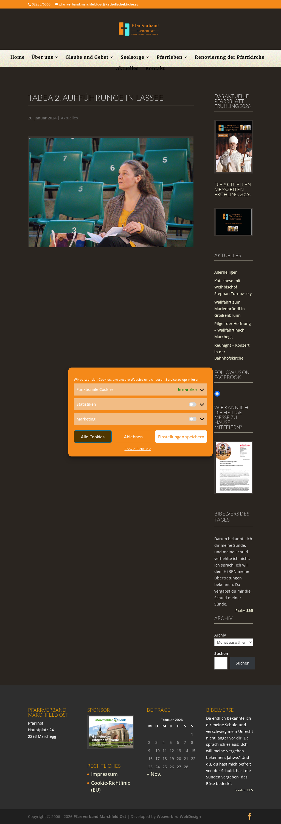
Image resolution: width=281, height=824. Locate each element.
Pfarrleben (169, 57)
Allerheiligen (226, 272)
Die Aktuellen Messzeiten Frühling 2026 (232, 189)
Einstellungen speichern (181, 436)
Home (17, 57)
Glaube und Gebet (87, 57)
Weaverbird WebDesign (179, 816)
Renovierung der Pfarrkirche (230, 57)
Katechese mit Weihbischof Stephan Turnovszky (233, 287)
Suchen (221, 653)
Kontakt (155, 68)
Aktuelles (127, 68)
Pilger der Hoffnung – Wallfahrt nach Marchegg (232, 330)
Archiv (220, 635)
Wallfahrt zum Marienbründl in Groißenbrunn (229, 308)
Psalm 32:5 (244, 610)
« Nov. (154, 774)
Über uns (42, 57)
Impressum (104, 774)
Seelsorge (132, 57)
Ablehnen (133, 436)
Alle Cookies (93, 436)
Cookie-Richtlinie (138, 449)
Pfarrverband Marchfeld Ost (100, 816)
